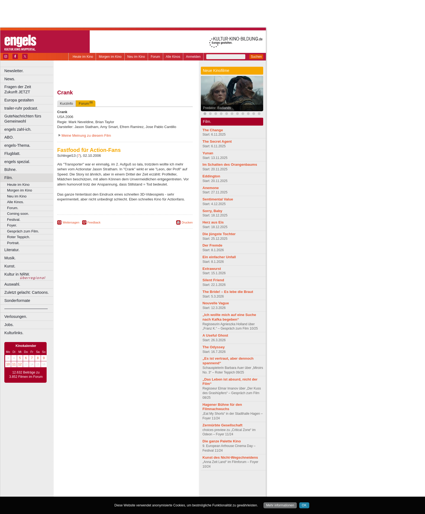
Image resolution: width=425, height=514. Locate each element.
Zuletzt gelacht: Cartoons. (26, 292)
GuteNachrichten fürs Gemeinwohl (22, 118)
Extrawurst (211, 269)
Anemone (210, 188)
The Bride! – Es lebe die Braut (227, 292)
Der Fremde (212, 245)
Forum (155, 57)
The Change (212, 130)
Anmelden (193, 57)
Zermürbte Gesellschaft (222, 425)
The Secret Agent (217, 141)
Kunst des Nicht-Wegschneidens (230, 457)
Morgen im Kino (110, 57)
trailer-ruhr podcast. (21, 108)
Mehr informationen (280, 505)
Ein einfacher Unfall (219, 257)
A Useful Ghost (215, 335)
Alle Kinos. (15, 202)
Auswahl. (12, 284)
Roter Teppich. (18, 237)
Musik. (10, 258)
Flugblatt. (12, 153)
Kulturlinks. (13, 333)
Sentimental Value (217, 199)
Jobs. (9, 325)
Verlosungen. (15, 316)
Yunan (207, 153)
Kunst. (9, 266)
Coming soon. (18, 214)
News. (9, 79)
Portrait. (13, 243)
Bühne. (10, 169)
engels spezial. (17, 161)
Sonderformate (17, 300)
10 (8, 364)
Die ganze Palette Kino (221, 441)
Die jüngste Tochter (219, 234)
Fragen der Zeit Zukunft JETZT (29, 89)
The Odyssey (213, 347)
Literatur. (12, 250)
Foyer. (12, 225)
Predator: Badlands (217, 108)
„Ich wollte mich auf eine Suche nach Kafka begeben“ (229, 317)
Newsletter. (14, 71)
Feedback (94, 222)
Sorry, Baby (212, 211)
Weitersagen (71, 222)
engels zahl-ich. (17, 129)
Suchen (256, 57)
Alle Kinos (173, 57)
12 (20, 364)
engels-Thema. (17, 145)
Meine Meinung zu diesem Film (86, 135)
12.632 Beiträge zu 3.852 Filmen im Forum (26, 375)
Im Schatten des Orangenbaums (229, 164)
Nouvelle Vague (215, 303)
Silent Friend (213, 280)
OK (304, 505)
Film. (8, 177)
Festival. (13, 220)
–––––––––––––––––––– (26, 308)
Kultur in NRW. (17, 274)
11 (14, 364)
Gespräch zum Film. (23, 231)
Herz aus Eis (213, 222)
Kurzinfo (66, 103)
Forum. (12, 208)
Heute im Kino (83, 57)
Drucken (187, 222)
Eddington (211, 176)
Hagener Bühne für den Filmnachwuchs (222, 407)
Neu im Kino (136, 57)
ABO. (9, 137)
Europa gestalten (19, 100)
